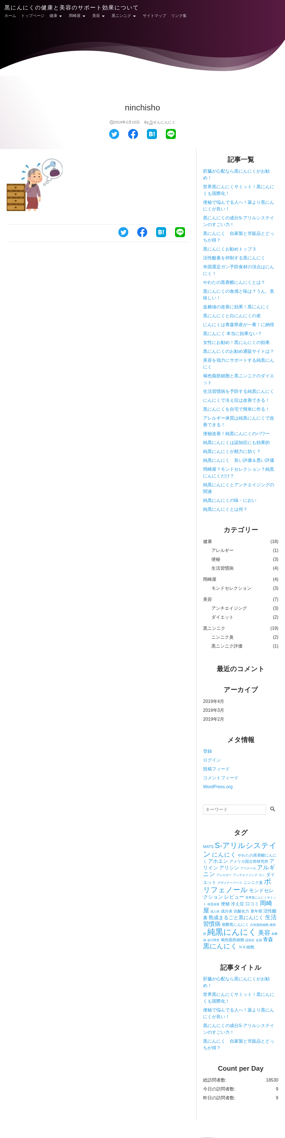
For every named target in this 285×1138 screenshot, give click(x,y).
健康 (53, 15)
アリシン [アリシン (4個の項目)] (229, 868)
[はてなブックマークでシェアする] (152, 137)
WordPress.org (217, 786)
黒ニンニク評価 (226, 646)
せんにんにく (164, 122)
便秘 (215, 559)
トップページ (32, 15)
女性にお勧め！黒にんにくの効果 (236, 342)
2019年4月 (213, 701)
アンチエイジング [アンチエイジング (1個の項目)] (245, 875)
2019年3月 (213, 710)
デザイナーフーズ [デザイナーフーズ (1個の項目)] (230, 882)
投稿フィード (216, 769)
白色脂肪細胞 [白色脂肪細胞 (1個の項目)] (259, 924)
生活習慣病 (222, 568)
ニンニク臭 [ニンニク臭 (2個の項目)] (253, 882)
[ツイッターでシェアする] (114, 137)
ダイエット (222, 617)
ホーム (10, 15)
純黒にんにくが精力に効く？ (232, 451)
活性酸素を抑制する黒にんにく (236, 258)
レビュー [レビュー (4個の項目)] (234, 897)
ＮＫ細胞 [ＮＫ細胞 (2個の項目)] (246, 947)
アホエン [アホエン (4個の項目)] (218, 861)
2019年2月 (213, 719)
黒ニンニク (121, 15)
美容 (96, 15)
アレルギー (222, 550)
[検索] (234, 810)
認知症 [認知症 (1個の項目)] (249, 940)
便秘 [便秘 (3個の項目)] (225, 903)
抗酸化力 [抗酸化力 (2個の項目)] (241, 911)
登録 (207, 751)
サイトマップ (154, 15)
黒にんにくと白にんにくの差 (232, 315)
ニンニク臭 (222, 637)
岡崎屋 (75, 15)
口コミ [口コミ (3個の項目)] (252, 903)
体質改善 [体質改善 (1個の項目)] (213, 904)
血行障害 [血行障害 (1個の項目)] (213, 940)
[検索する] (272, 809)
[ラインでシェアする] (171, 137)
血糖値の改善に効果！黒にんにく (236, 306)
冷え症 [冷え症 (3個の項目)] (237, 903)
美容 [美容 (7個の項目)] (264, 932)
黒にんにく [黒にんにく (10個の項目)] (220, 946)
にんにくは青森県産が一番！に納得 (238, 324)
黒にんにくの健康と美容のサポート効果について (71, 7)
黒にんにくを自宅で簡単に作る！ (236, 409)
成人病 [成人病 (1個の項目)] (214, 911)
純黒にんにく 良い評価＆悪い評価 (238, 460)
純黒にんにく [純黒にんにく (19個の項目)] (232, 931)
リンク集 (179, 15)
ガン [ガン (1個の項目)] (262, 875)
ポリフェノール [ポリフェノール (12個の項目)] (237, 885)
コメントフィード (221, 777)
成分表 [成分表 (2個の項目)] (226, 911)
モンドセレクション (231, 588)
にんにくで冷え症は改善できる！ (236, 400)
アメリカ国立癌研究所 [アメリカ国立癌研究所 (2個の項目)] (248, 861)
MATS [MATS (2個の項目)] (208, 846)
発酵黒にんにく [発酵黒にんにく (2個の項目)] (235, 924)
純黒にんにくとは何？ (225, 509)
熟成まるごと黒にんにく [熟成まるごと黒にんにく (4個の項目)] (236, 917)
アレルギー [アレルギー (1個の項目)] (224, 875)
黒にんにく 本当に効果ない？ (232, 333)
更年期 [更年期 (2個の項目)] (256, 911)
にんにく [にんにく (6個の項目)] (224, 854)
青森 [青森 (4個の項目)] (268, 939)
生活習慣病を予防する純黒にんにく (238, 391)
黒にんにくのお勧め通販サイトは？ (238, 351)
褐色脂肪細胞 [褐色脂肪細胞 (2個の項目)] (232, 940)
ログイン (212, 760)
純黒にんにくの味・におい (229, 500)
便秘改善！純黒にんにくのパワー (236, 433)
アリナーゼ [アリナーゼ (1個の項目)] (248, 868)
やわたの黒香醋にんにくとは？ (234, 282)
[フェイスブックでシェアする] (133, 137)
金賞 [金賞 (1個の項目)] (259, 940)
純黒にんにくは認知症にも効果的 (236, 442)
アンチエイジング (229, 608)
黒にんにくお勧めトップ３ (229, 249)
